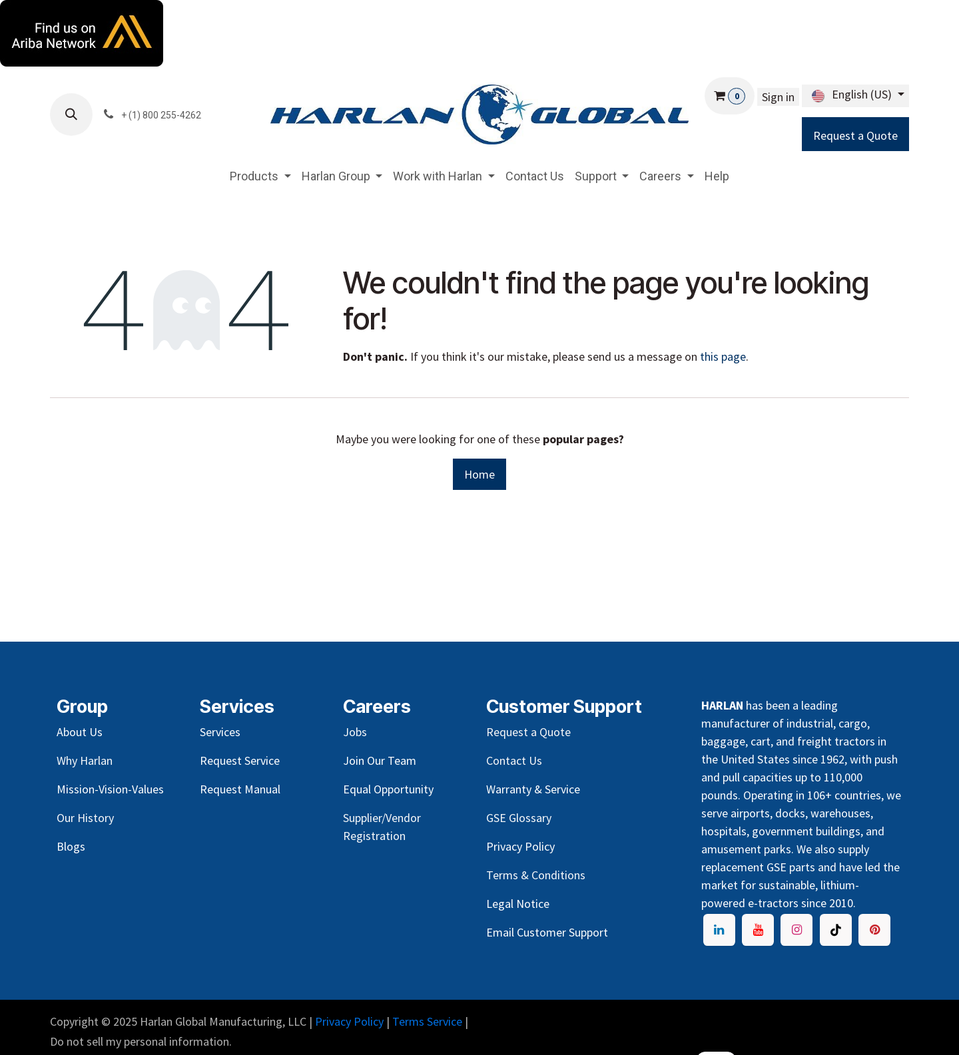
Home (479, 474)
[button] (71, 114)
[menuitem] (260, 176)
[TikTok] (836, 930)
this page (723, 356)
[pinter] (874, 930)
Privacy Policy (349, 1021)
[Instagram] (796, 930)
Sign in (778, 97)
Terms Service (427, 1021)
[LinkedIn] (719, 930)
